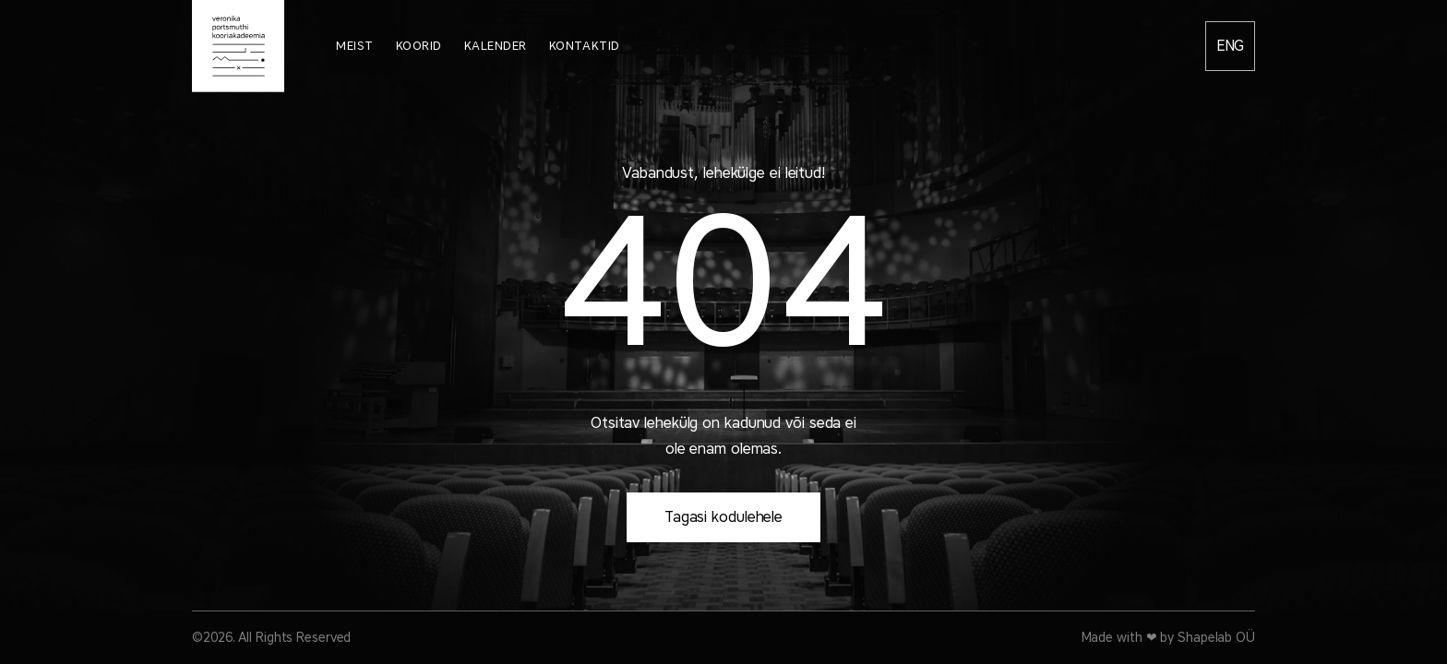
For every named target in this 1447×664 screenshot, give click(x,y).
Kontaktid (584, 46)
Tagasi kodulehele (723, 517)
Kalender (495, 46)
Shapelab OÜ (1216, 638)
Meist (355, 46)
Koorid (419, 46)
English (1230, 46)
